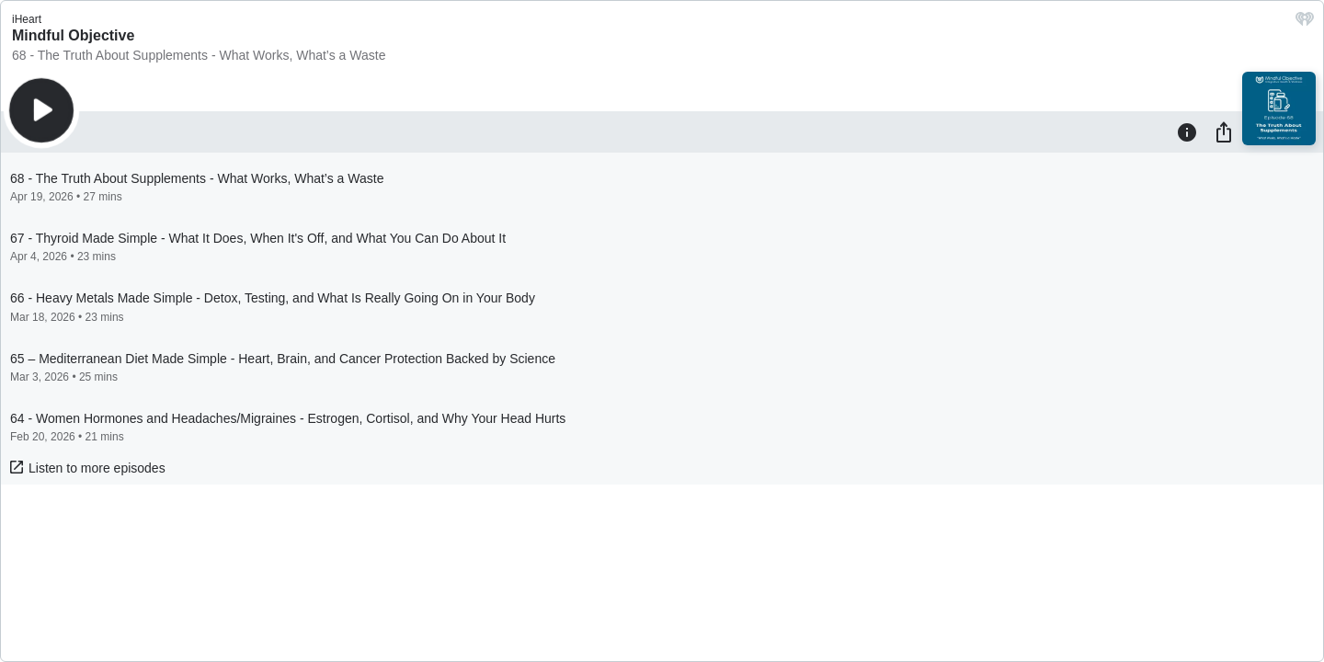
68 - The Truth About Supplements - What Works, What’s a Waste (198, 55)
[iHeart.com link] (1304, 23)
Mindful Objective (73, 35)
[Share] (1223, 131)
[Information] (1187, 131)
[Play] (41, 110)
